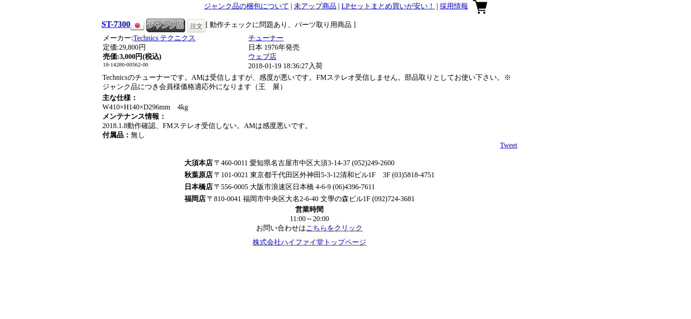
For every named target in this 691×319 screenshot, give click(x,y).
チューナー (266, 38)
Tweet (508, 145)
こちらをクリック (334, 228)
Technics (164, 38)
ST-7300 (116, 24)
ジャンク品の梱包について (246, 6)
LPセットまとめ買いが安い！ (388, 6)
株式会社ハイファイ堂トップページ (309, 242)
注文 (196, 26)
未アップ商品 (315, 6)
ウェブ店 (262, 56)
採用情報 (454, 6)
